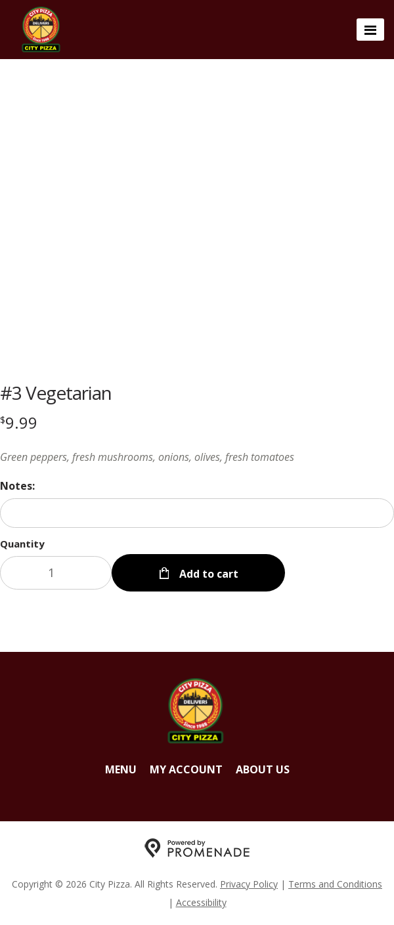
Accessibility (201, 902)
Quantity (22, 543)
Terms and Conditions (335, 884)
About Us (263, 769)
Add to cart (207, 574)
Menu (121, 769)
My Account (186, 769)
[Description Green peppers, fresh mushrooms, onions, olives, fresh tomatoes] (197, 457)
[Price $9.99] (18, 422)
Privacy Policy (249, 884)
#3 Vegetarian (56, 392)
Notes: (17, 486)
